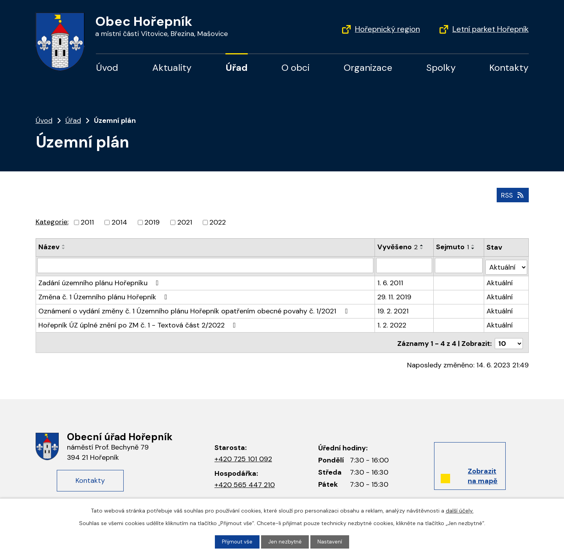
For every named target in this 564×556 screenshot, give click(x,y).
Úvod (107, 67)
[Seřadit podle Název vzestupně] (63, 244)
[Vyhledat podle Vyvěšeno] (404, 264)
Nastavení (330, 541)
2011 (87, 221)
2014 (119, 221)
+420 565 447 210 (244, 480)
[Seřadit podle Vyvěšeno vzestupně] (422, 244)
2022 (217, 221)
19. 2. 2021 (393, 308)
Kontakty (508, 67)
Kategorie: (52, 221)
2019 (152, 221)
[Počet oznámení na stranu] (509, 338)
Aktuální (500, 280)
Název (48, 246)
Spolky (441, 67)
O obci (295, 67)
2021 (184, 221)
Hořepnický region (387, 29)
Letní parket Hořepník (490, 29)
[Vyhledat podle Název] (205, 264)
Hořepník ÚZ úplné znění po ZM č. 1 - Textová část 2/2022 (138, 322)
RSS (511, 194)
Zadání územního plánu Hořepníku (100, 280)
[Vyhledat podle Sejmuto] (459, 264)
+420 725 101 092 (243, 454)
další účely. (460, 510)
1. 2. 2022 (392, 322)
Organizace (368, 67)
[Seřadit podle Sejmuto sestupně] (473, 247)
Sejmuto (452, 246)
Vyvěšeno (398, 246)
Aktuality (171, 67)
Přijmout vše (236, 541)
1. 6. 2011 (391, 280)
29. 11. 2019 (395, 294)
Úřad (236, 67)
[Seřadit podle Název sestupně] (63, 247)
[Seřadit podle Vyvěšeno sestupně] (422, 247)
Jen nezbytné (285, 541)
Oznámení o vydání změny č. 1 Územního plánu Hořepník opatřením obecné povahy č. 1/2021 (194, 308)
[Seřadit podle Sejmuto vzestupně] (473, 244)
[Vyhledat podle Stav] (506, 264)
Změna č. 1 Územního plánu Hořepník (104, 294)
